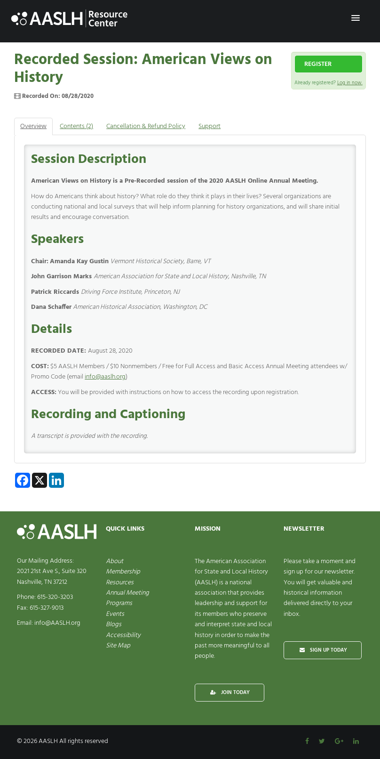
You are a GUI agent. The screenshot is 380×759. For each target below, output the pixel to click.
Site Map (118, 645)
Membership (123, 571)
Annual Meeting (127, 593)
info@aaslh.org (105, 376)
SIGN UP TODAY (322, 650)
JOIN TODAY (229, 692)
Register (318, 64)
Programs (119, 603)
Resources (120, 582)
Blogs (113, 624)
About (114, 561)
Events (115, 614)
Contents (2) (76, 126)
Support (209, 126)
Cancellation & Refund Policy (145, 126)
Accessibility (123, 635)
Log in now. (350, 83)
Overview (33, 126)
